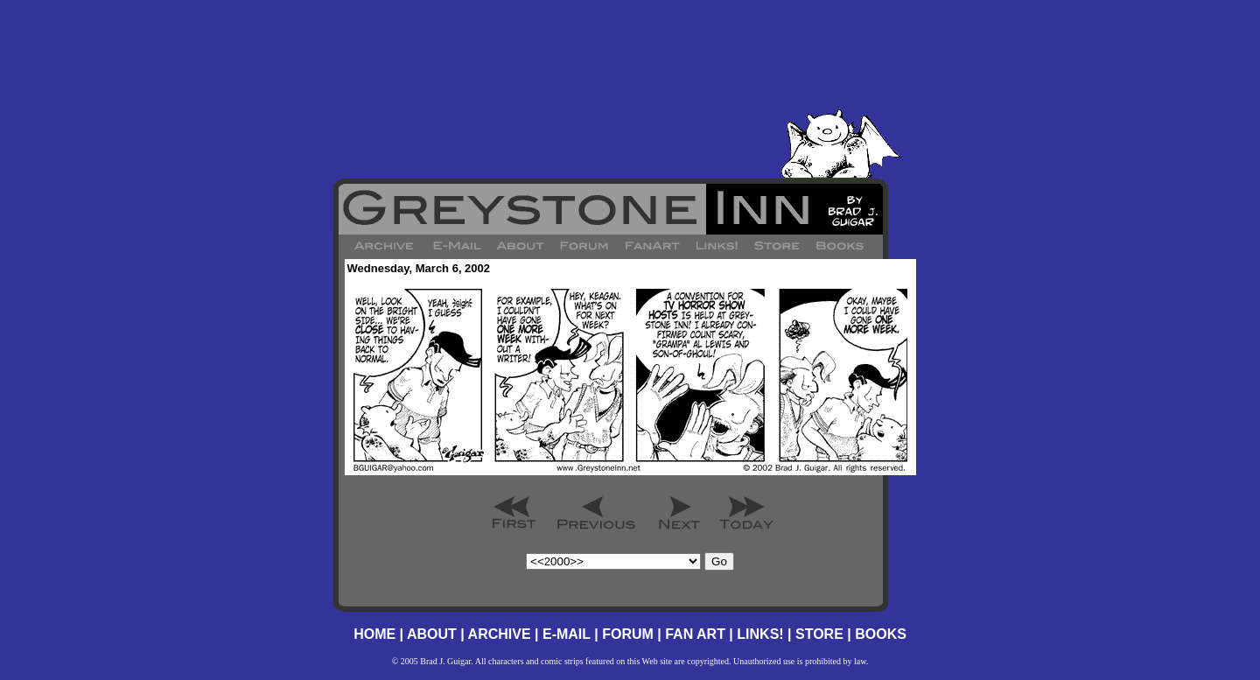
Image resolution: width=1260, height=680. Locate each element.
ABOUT (432, 634)
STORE (819, 634)
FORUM (628, 634)
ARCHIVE (499, 634)
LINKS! (760, 634)
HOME (375, 634)
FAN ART (695, 634)
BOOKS (880, 634)
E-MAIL (566, 634)
